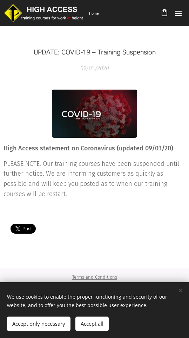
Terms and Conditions (94, 277)
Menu (178, 13)
